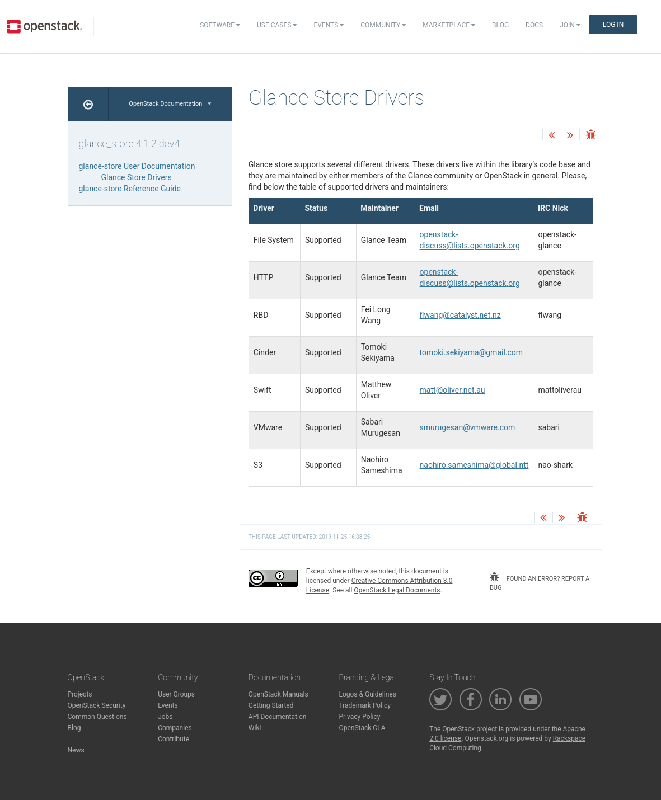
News (76, 750)
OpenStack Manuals (278, 694)
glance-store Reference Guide (130, 188)
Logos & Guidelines (367, 694)
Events (328, 25)
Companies (175, 728)
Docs (534, 25)
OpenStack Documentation (170, 103)
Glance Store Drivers (136, 177)
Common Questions (97, 717)
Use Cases (277, 25)
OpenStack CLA (362, 728)
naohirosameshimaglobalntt (474, 464)
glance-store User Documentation (137, 166)
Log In (613, 25)
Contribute (173, 739)
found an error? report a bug (539, 581)
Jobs (165, 717)
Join (570, 25)
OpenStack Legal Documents (397, 590)
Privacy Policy (359, 717)
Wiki (255, 728)
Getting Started (271, 705)
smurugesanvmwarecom (467, 427)
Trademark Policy (365, 705)
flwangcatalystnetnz (460, 314)
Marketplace (449, 25)
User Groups (176, 694)
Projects (80, 694)
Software (220, 25)
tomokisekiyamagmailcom (471, 352)
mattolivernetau (452, 389)
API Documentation (278, 717)
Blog (500, 25)
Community (383, 25)
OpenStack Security (97, 705)
